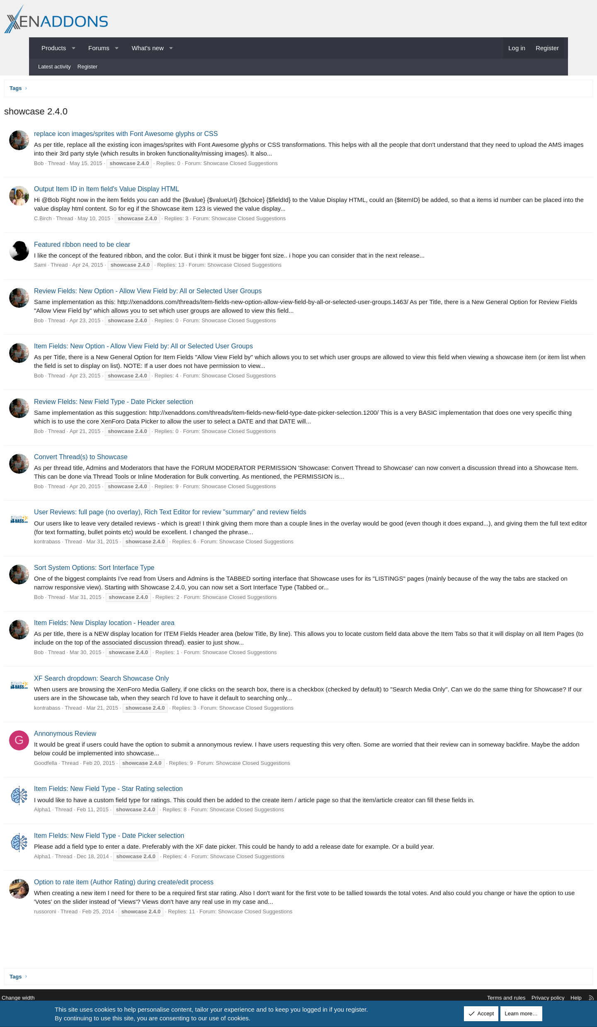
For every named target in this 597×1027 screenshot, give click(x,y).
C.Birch (74, 220)
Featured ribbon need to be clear (113, 246)
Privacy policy (512, 998)
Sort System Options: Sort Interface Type (125, 569)
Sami (71, 267)
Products (53, 47)
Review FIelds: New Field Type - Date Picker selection (144, 403)
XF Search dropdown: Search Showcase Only (132, 680)
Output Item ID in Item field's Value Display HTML (137, 191)
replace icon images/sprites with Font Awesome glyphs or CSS (157, 135)
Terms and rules (471, 998)
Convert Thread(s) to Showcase (112, 458)
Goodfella (76, 765)
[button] (73, 47)
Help (540, 998)
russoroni (76, 913)
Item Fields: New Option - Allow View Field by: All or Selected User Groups (174, 348)
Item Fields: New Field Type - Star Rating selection (139, 790)
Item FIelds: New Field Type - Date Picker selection (140, 837)
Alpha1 (73, 811)
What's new (148, 47)
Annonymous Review (96, 735)
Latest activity (54, 66)
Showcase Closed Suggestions (272, 165)
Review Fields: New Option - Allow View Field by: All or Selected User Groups (179, 293)
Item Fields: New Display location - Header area (135, 624)
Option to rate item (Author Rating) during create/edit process (155, 884)
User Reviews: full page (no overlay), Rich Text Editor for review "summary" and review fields (201, 514)
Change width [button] (53, 998)
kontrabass (78, 543)
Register (87, 66)
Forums (98, 47)
